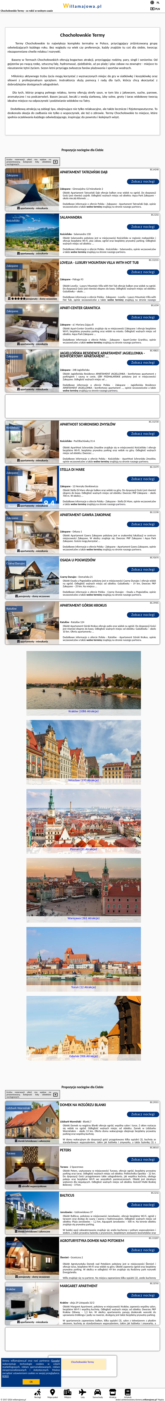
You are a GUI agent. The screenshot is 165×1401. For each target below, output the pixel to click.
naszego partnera (132, 206)
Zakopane (12, 175)
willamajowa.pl (82, 6)
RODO (5, 1376)
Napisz (161, 1399)
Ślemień (11, 1244)
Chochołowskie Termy (82, 1361)
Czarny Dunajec (15, 563)
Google (55, 1360)
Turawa (10, 1153)
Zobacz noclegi (143, 181)
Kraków (10, 1289)
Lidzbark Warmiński (18, 1108)
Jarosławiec (13, 1199)
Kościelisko (13, 220)
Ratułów (11, 608)
